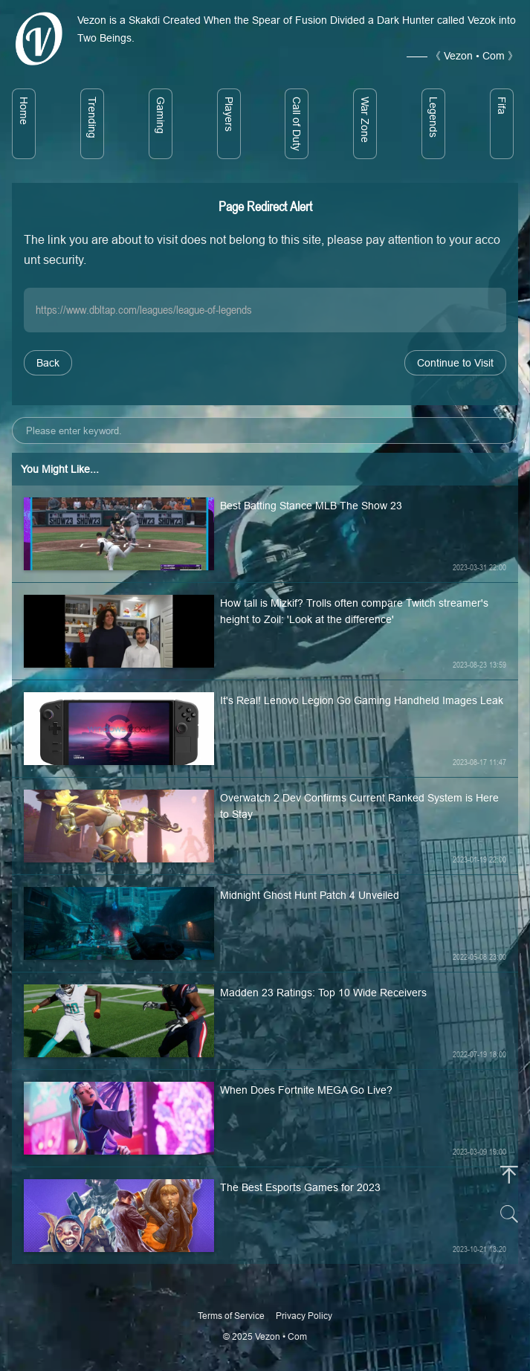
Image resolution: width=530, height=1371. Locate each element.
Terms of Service (231, 1315)
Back (47, 363)
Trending (92, 117)
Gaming (161, 115)
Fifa (502, 105)
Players (229, 114)
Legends (433, 117)
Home (24, 111)
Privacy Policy (304, 1315)
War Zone (365, 120)
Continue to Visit (455, 363)
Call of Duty (297, 124)
